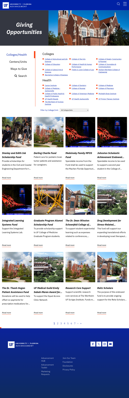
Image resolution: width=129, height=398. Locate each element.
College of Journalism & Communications (107, 65)
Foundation (68, 362)
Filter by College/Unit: (49, 110)
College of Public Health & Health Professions (54, 95)
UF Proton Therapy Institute (109, 99)
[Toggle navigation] (124, 3)
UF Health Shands (51, 99)
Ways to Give (18, 69)
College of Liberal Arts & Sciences (54, 71)
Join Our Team (69, 358)
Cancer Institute (51, 85)
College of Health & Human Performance (82, 65)
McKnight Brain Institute (107, 94)
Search (20, 76)
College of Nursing (78, 88)
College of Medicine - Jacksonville (52, 89)
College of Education (52, 64)
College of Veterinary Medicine (83, 94)
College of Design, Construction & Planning (110, 60)
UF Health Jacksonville (80, 99)
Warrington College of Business (56, 75)
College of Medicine (106, 85)
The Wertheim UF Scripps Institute (54, 103)
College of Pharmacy (106, 88)
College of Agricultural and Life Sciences (56, 60)
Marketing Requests (45, 373)
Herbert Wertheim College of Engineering (109, 71)
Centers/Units (18, 62)
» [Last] (80, 323)
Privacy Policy (69, 369)
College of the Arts (78, 59)
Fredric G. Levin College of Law (83, 70)
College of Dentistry (79, 85)
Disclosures (68, 365)
